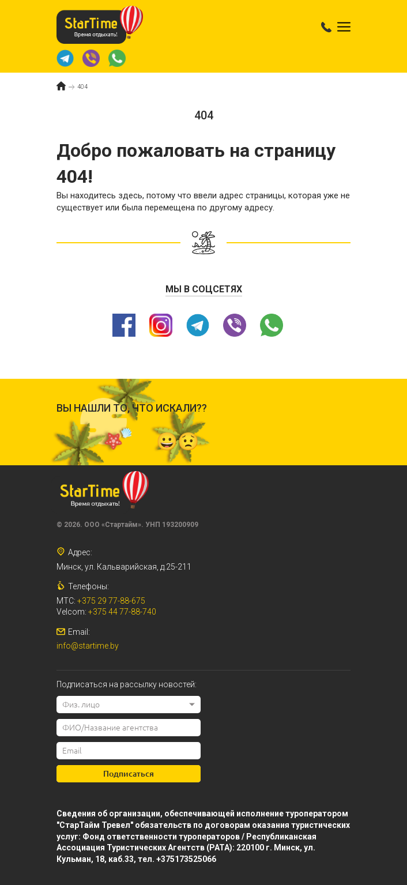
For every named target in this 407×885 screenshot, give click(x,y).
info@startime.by (87, 645)
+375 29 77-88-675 (111, 600)
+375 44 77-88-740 (122, 611)
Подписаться (128, 773)
